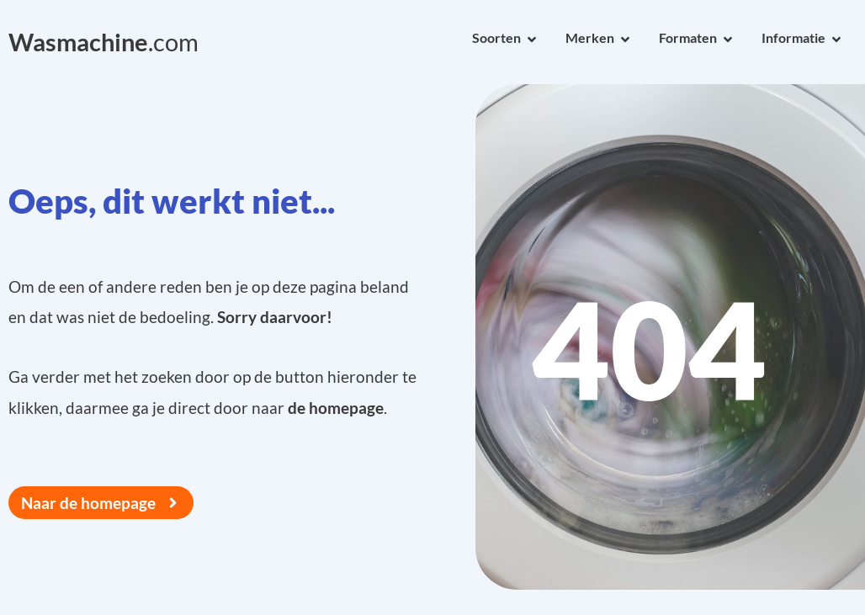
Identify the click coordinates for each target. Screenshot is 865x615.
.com (103, 42)
